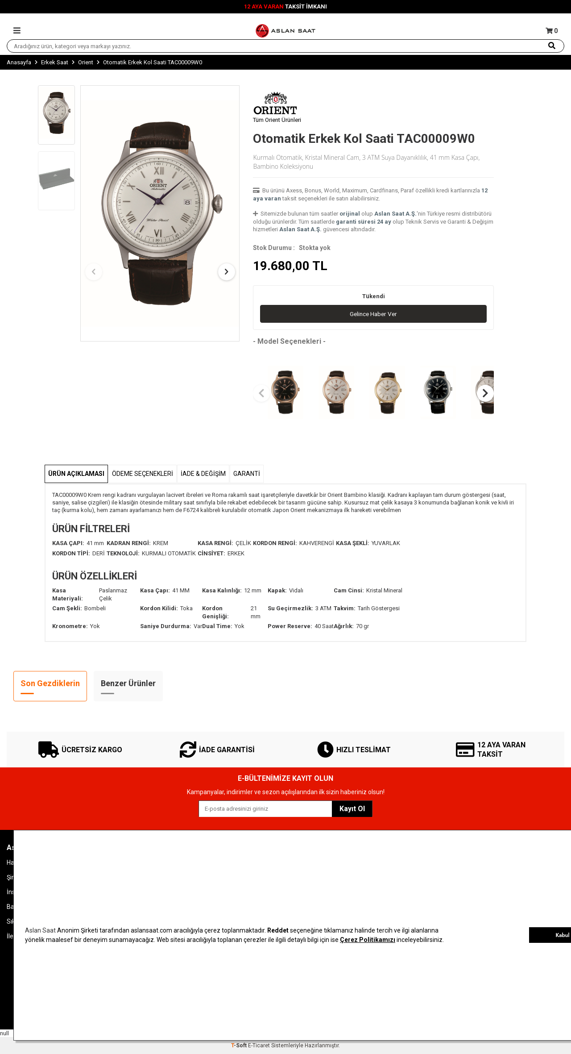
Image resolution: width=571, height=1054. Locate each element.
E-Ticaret (259, 1045)
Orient (85, 62)
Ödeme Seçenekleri (142, 473)
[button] (95, 271)
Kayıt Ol (352, 808)
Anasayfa (19, 62)
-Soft (239, 1045)
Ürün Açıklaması (76, 473)
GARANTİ (246, 473)
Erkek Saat (54, 62)
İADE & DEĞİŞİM (203, 473)
